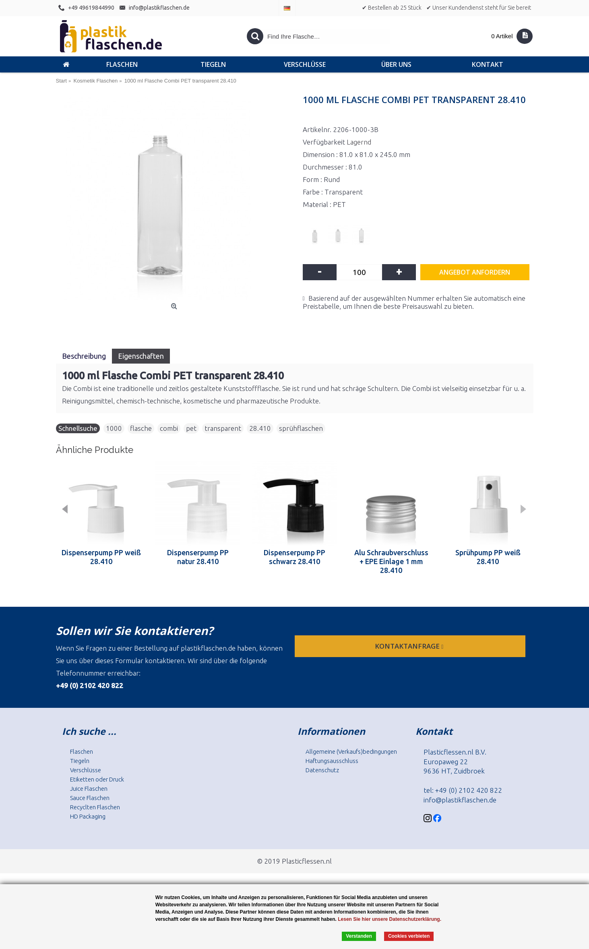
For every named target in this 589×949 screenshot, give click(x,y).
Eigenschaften (141, 356)
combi (169, 428)
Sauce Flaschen (90, 797)
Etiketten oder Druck (97, 779)
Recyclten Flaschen (95, 807)
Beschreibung (84, 356)
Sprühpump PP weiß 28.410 (488, 556)
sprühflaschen (301, 428)
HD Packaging (87, 816)
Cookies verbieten (409, 936)
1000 (114, 428)
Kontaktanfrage (410, 646)
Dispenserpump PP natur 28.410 (198, 556)
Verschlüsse (85, 770)
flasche (141, 428)
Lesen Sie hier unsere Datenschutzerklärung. (389, 919)
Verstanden (359, 936)
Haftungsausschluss (332, 760)
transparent (223, 428)
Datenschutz (322, 770)
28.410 (260, 428)
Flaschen (81, 751)
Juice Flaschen (88, 788)
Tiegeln (79, 760)
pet (191, 428)
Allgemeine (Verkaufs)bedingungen (351, 751)
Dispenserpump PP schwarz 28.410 (294, 556)
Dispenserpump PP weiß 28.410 (101, 556)
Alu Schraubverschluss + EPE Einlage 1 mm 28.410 (391, 561)
